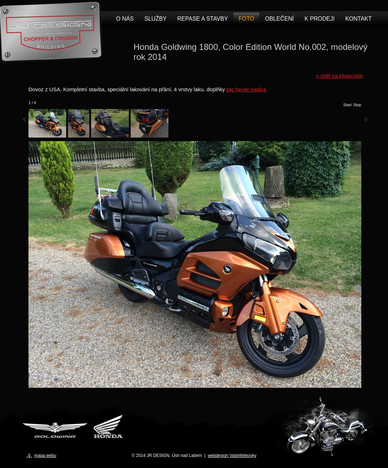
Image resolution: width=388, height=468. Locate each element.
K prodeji (319, 19)
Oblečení (279, 19)
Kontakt (358, 19)
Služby (156, 19)
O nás (125, 19)
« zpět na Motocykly (339, 76)
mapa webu (45, 455)
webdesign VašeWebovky (232, 455)
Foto (246, 19)
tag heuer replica (246, 89)
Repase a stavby (202, 19)
